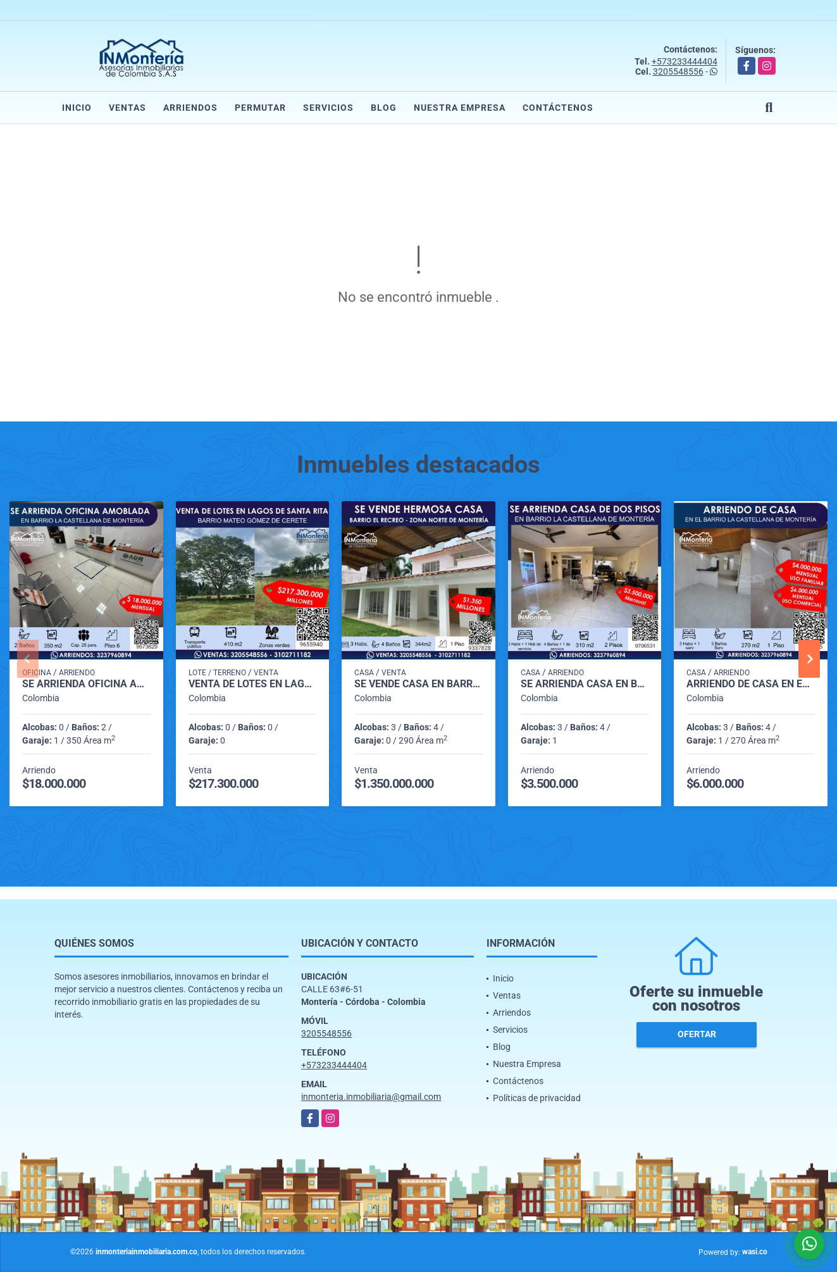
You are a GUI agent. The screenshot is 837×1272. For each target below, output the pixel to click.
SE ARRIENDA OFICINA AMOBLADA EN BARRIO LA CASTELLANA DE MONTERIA (86, 684)
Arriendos (190, 108)
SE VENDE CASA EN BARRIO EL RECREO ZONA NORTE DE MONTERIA (418, 684)
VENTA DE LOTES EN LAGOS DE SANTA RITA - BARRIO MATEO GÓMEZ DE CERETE (253, 684)
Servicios (328, 108)
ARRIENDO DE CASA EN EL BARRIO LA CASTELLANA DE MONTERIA (750, 684)
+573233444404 (684, 61)
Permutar (260, 108)
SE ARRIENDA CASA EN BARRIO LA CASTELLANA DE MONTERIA (585, 684)
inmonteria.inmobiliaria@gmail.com (371, 1097)
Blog (384, 108)
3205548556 (678, 71)
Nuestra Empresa (459, 108)
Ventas (127, 108)
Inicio (77, 108)
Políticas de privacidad (537, 1098)
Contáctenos (558, 108)
